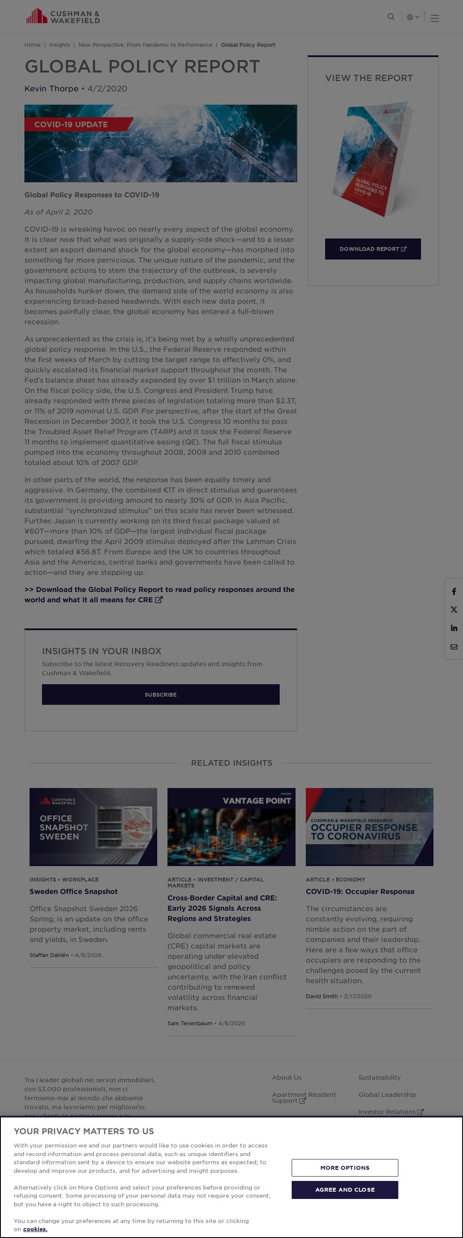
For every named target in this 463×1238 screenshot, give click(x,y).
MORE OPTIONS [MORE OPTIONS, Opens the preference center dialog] (345, 1167)
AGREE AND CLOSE (345, 1189)
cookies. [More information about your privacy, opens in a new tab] (35, 1229)
